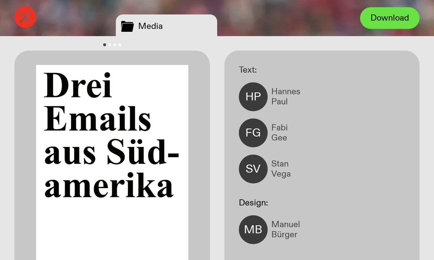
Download (390, 18)
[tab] (104, 44)
